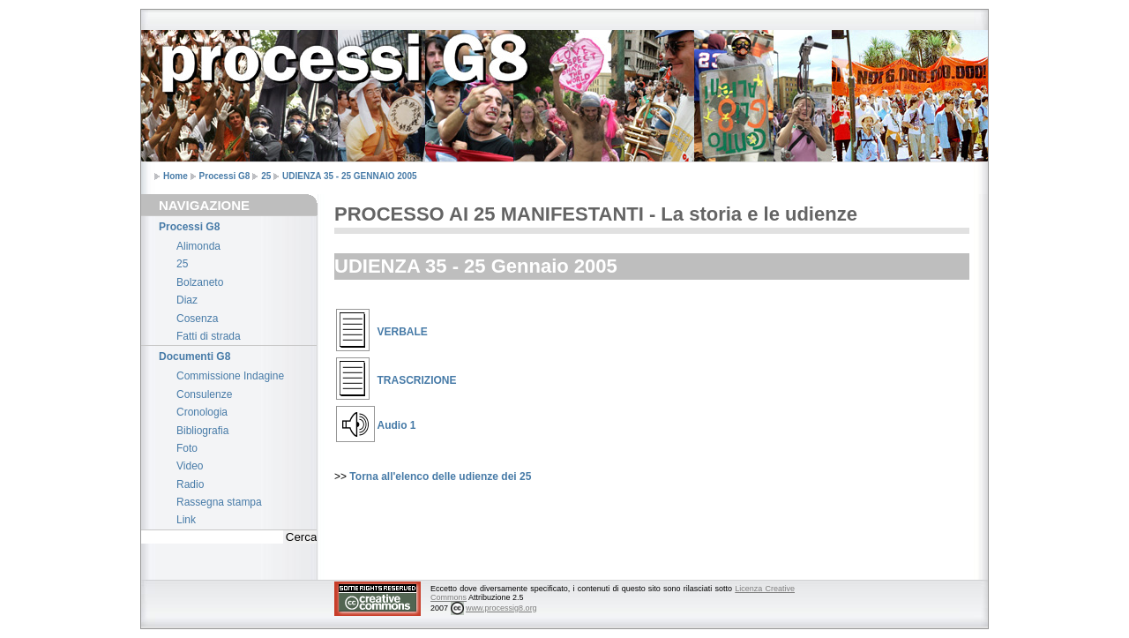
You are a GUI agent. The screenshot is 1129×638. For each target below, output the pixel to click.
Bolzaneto (199, 282)
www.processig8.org (501, 608)
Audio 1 (397, 425)
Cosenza (197, 318)
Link (186, 520)
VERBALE (403, 332)
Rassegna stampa (219, 502)
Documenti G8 (194, 356)
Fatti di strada (208, 336)
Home (175, 176)
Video (189, 466)
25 (266, 176)
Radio (190, 484)
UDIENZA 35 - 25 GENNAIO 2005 (349, 176)
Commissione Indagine (230, 376)
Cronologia (202, 412)
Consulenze (204, 394)
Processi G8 (224, 176)
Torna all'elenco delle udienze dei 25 (440, 476)
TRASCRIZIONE (417, 380)
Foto (187, 448)
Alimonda (198, 246)
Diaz (187, 300)
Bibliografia (202, 430)
